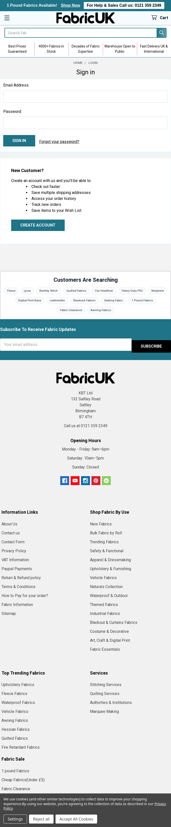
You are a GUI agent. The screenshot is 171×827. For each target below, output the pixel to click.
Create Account (38, 223)
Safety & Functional (106, 547)
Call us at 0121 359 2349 (85, 422)
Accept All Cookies (76, 819)
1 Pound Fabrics (155, 298)
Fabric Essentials (105, 646)
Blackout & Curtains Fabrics (113, 619)
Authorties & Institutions (111, 699)
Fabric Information (17, 601)
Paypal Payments (16, 565)
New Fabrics (101, 520)
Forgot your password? (59, 140)
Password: (12, 111)
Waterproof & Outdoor (109, 592)
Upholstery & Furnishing (110, 565)
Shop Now (70, 5)
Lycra (36, 288)
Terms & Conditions (18, 583)
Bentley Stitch (58, 288)
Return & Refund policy (21, 574)
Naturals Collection (106, 583)
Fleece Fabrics (14, 690)
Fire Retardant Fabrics (20, 744)
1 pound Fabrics (15, 767)
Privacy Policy (13, 547)
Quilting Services (104, 690)
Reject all (41, 819)
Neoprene (11, 298)
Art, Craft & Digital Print (110, 637)
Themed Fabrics (104, 601)
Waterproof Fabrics (18, 699)
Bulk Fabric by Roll (106, 529)
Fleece (19, 288)
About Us (9, 520)
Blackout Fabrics (95, 298)
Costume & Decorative (109, 628)
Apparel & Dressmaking (110, 556)
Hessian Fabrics (15, 726)
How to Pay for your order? (24, 592)
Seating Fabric (125, 298)
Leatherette (67, 298)
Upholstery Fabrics (17, 681)
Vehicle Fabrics (103, 574)
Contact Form (13, 538)
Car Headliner (116, 288)
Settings (15, 819)
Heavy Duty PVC (145, 288)
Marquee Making (104, 708)
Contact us (10, 529)
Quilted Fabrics (87, 288)
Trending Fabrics (104, 538)
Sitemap (8, 610)
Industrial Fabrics (105, 610)
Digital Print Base (39, 298)
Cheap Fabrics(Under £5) (23, 776)
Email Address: (16, 85)
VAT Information (15, 556)
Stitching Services (105, 681)
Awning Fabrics (101, 308)
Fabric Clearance (70, 308)
